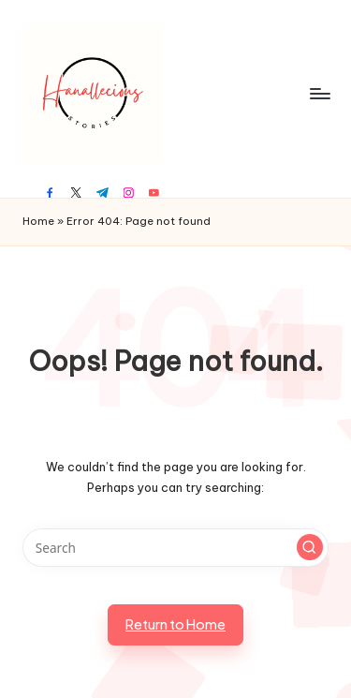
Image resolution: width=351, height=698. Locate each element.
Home (38, 221)
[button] (310, 547)
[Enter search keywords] (175, 548)
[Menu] (319, 93)
